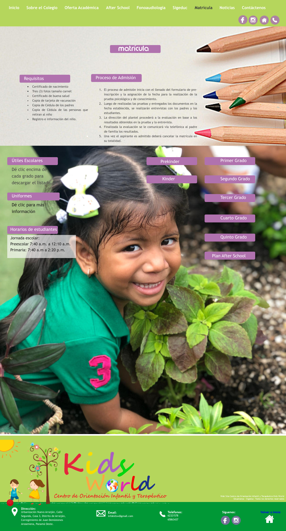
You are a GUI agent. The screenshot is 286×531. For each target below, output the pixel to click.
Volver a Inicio (270, 512)
